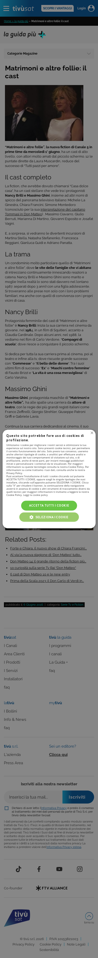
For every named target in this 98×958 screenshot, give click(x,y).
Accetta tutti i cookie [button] (49, 505)
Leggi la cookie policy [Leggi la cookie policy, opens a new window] (35, 495)
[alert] (49, 479)
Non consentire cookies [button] (92, 433)
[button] (49, 517)
